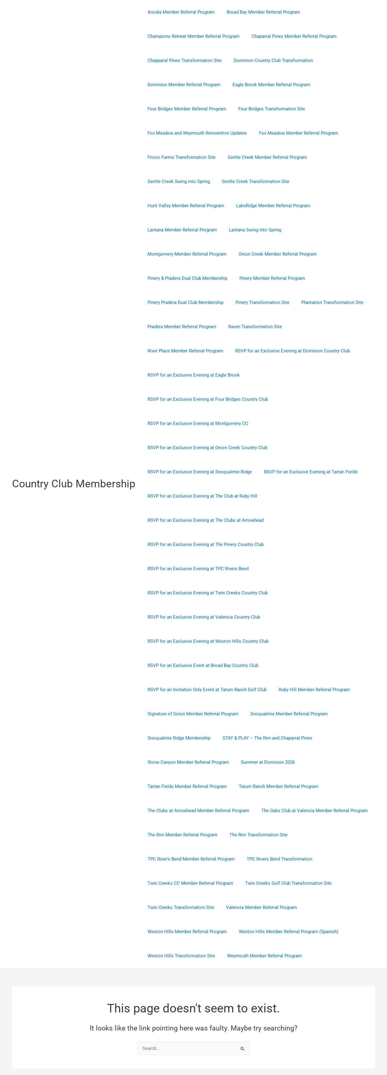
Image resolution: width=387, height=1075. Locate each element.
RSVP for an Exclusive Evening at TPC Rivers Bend (196, 520)
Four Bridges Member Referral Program (185, 109)
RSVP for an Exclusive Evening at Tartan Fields (306, 423)
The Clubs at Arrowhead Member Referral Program (197, 762)
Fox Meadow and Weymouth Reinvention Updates (196, 133)
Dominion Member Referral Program (182, 84)
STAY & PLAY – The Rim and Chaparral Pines (263, 689)
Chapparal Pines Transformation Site (183, 60)
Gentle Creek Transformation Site (251, 181)
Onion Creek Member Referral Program (273, 230)
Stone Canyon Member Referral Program (186, 714)
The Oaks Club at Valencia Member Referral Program (310, 762)
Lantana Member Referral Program (263, 205)
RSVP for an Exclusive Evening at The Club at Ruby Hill (201, 447)
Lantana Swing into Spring (333, 205)
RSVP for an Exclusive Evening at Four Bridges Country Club (206, 351)
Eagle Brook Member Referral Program (267, 84)
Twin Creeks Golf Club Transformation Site (284, 835)
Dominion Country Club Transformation (268, 60)
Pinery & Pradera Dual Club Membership (186, 254)
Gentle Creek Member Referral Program (262, 157)
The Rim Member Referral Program (181, 786)
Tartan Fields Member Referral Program (185, 738)
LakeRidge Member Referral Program (183, 205)
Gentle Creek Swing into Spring (177, 181)
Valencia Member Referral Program (257, 859)
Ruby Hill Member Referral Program (309, 641)
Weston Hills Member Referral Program (185, 883)
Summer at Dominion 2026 (263, 714)
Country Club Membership (73, 459)
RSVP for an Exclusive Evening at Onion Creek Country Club (206, 399)
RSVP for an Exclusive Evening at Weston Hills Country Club (206, 593)
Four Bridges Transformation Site (267, 109)
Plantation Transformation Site (325, 278)
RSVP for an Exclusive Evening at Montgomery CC (196, 375)
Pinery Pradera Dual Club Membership (184, 278)
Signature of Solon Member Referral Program (191, 665)
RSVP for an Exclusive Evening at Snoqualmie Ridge (198, 423)
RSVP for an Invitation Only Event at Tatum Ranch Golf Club (205, 641)
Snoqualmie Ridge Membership (177, 689)
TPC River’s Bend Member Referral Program (189, 810)
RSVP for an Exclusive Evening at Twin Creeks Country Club (206, 544)
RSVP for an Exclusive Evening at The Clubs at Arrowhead (204, 472)
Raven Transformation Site (250, 302)
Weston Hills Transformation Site (179, 907)
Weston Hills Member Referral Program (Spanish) (284, 883)
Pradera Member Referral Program (180, 302)
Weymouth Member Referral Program (260, 907)
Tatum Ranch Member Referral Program (274, 738)
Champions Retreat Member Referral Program (192, 36)
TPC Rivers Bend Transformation (275, 810)
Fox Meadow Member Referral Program (294, 133)
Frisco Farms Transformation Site (180, 157)
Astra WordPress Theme (252, 1048)
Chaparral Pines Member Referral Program (289, 36)
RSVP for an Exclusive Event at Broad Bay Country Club (201, 617)
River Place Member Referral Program (324, 302)
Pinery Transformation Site (258, 278)
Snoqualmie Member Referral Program (284, 665)
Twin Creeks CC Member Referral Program (189, 835)
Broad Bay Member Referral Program (259, 12)
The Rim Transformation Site (254, 786)
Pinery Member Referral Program (268, 254)
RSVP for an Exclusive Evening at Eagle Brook (316, 326)
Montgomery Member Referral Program (185, 230)
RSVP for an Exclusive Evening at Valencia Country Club (202, 568)
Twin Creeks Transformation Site (179, 859)
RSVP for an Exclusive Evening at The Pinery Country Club (204, 496)
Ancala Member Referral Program (179, 12)
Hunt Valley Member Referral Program (332, 181)
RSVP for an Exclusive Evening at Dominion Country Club (203, 326)
